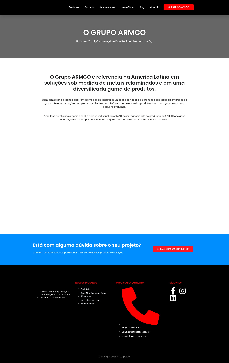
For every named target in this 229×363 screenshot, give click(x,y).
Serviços (89, 7)
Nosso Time (127, 7)
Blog (141, 7)
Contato (154, 7)
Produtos (74, 7)
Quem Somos (107, 7)
